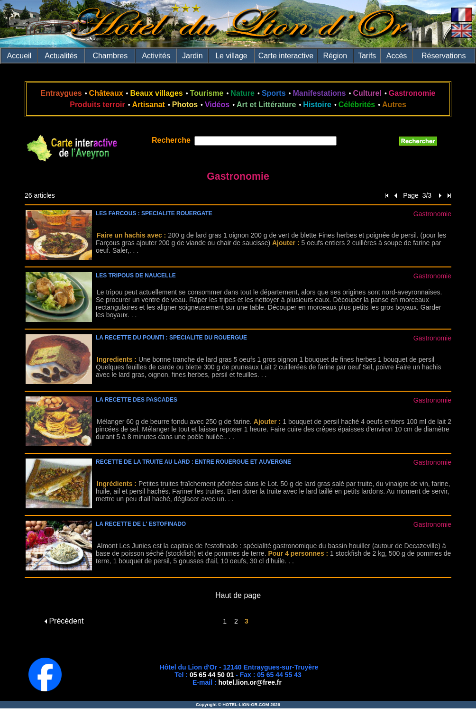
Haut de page (238, 595)
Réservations (443, 56)
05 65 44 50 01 (212, 675)
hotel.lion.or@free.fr (250, 682)
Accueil (19, 56)
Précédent (64, 621)
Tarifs (367, 56)
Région (335, 56)
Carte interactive (286, 56)
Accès (396, 56)
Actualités (61, 56)
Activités (156, 56)
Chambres (110, 56)
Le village (231, 56)
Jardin (192, 56)
